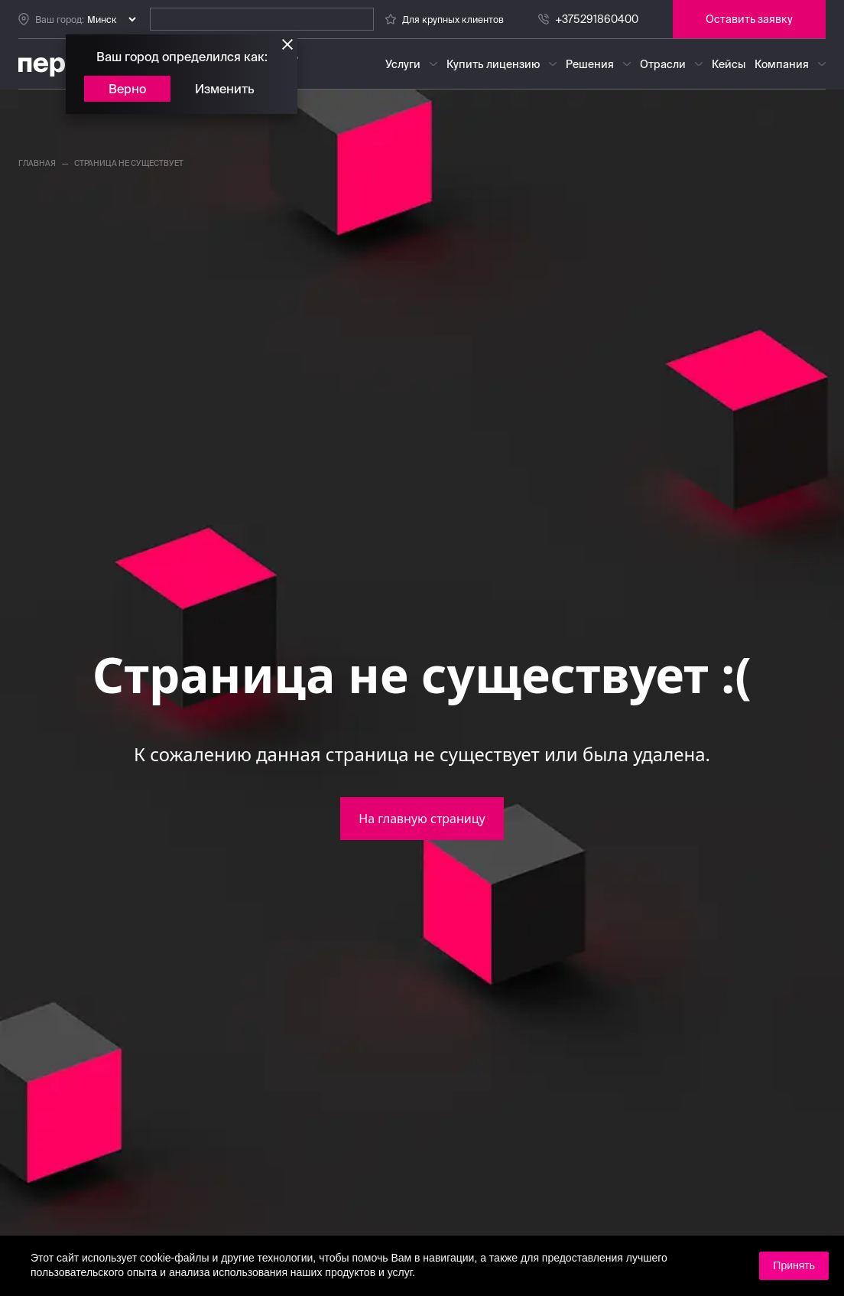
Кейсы (728, 64)
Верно (127, 89)
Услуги (402, 64)
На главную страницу (422, 818)
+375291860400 (596, 19)
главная (37, 163)
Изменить (225, 89)
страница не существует (128, 163)
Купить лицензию (493, 64)
